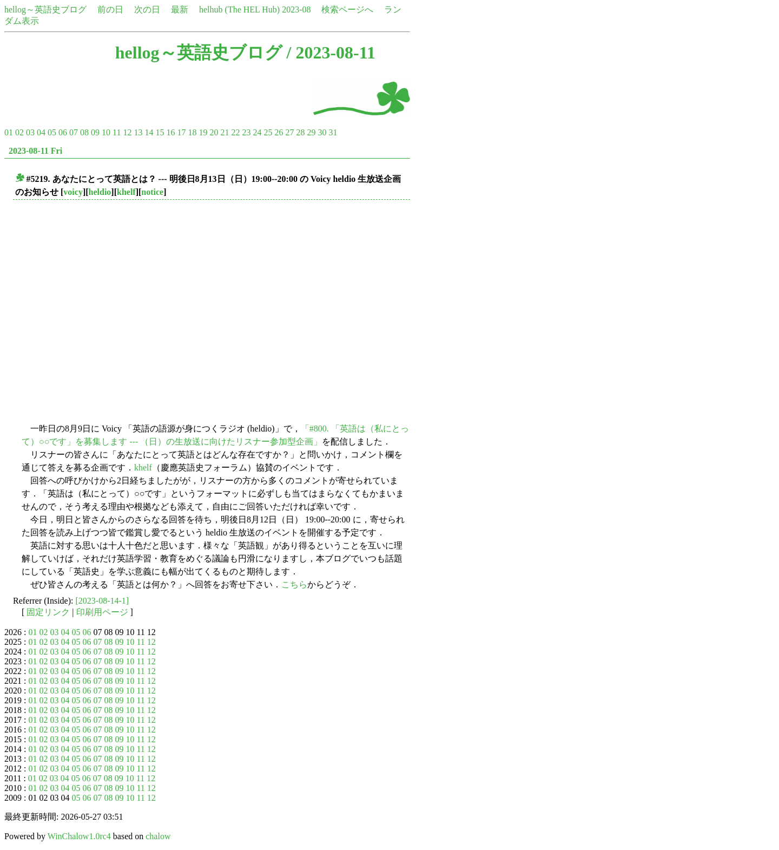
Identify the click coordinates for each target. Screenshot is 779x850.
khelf (126, 192)
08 (84, 132)
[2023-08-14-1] (102, 600)
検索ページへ (347, 9)
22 (235, 132)
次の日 (147, 9)
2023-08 (296, 9)
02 (19, 132)
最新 (179, 9)
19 (203, 132)
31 (332, 132)
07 (73, 132)
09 (95, 132)
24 (257, 132)
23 (246, 132)
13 (138, 132)
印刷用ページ (102, 612)
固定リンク (48, 612)
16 (170, 132)
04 (41, 132)
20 (213, 132)
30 (322, 132)
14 (148, 132)
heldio (100, 192)
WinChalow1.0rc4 (79, 836)
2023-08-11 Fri (35, 150)
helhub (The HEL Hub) (239, 9)
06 (62, 132)
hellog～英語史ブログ (45, 9)
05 (52, 132)
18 (192, 132)
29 (311, 132)
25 (267, 132)
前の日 (110, 9)
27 (289, 132)
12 (127, 132)
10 (106, 132)
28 (300, 132)
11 (117, 132)
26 (278, 132)
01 (8, 132)
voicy (73, 192)
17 (181, 132)
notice (152, 192)
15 (159, 132)
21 (224, 132)
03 (30, 132)
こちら (294, 584)
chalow (158, 836)
